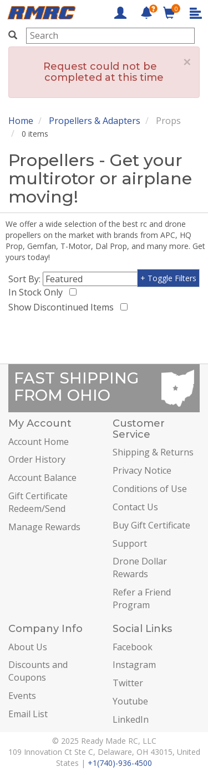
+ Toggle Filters (168, 278)
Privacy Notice (142, 470)
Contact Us (135, 507)
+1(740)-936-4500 (120, 763)
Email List (28, 714)
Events (22, 696)
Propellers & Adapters (94, 121)
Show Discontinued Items (63, 307)
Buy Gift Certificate (151, 525)
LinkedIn (131, 719)
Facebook (133, 647)
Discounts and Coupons (38, 671)
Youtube (130, 701)
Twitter (128, 683)
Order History (36, 459)
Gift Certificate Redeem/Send (38, 502)
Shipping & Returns (153, 452)
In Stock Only (37, 292)
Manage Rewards (44, 527)
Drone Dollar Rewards (140, 567)
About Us (27, 647)
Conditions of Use (150, 489)
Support (130, 543)
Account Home (38, 442)
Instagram (134, 665)
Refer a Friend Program (142, 598)
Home (20, 121)
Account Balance (42, 478)
